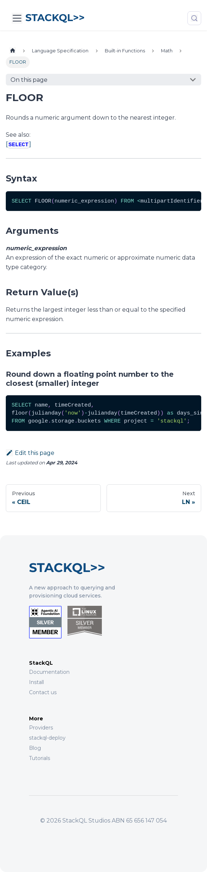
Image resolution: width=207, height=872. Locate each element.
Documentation (49, 672)
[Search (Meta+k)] (194, 18)
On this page (29, 79)
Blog (35, 748)
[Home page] (13, 50)
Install (36, 682)
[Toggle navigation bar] (17, 18)
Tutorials (39, 758)
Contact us (43, 692)
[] (18, 144)
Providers (41, 727)
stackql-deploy (47, 738)
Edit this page (30, 452)
